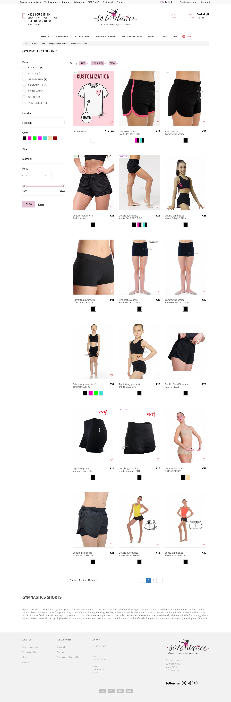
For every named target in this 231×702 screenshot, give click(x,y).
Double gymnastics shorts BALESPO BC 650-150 (83, 554)
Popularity (97, 63)
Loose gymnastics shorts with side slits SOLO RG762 (175, 554)
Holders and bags (132, 36)
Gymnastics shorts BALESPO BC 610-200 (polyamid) (130, 301)
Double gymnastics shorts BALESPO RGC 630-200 (130, 217)
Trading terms (51, 2)
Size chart (61, 652)
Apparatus (63, 36)
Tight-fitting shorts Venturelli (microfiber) (83, 469)
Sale (186, 36)
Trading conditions (30, 652)
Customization (80, 131)
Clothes (45, 36)
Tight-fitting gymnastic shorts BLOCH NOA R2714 (84, 301)
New (112, 63)
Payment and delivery (30, 2)
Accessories (82, 36)
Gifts (165, 36)
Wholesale (79, 2)
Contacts (121, 2)
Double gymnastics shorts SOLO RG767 (129, 554)
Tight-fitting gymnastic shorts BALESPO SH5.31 (130, 385)
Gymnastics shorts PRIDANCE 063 (174, 469)
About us (66, 2)
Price (82, 63)
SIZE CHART (93, 2)
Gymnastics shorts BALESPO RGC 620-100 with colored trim (129, 132)
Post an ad (108, 2)
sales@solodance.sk (101, 659)
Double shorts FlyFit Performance (83, 217)
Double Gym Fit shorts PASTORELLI (176, 385)
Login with (206, 2)
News (24, 657)
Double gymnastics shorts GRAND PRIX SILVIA (175, 217)
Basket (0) (203, 14)
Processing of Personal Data (69, 657)
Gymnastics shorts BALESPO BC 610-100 (176, 301)
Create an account (188, 2)
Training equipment (105, 36)
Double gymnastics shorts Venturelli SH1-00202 (130, 469)
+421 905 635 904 (39, 14)
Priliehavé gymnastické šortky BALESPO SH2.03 (84, 385)
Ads (175, 36)
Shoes (152, 36)
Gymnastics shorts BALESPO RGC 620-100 (177, 132)
